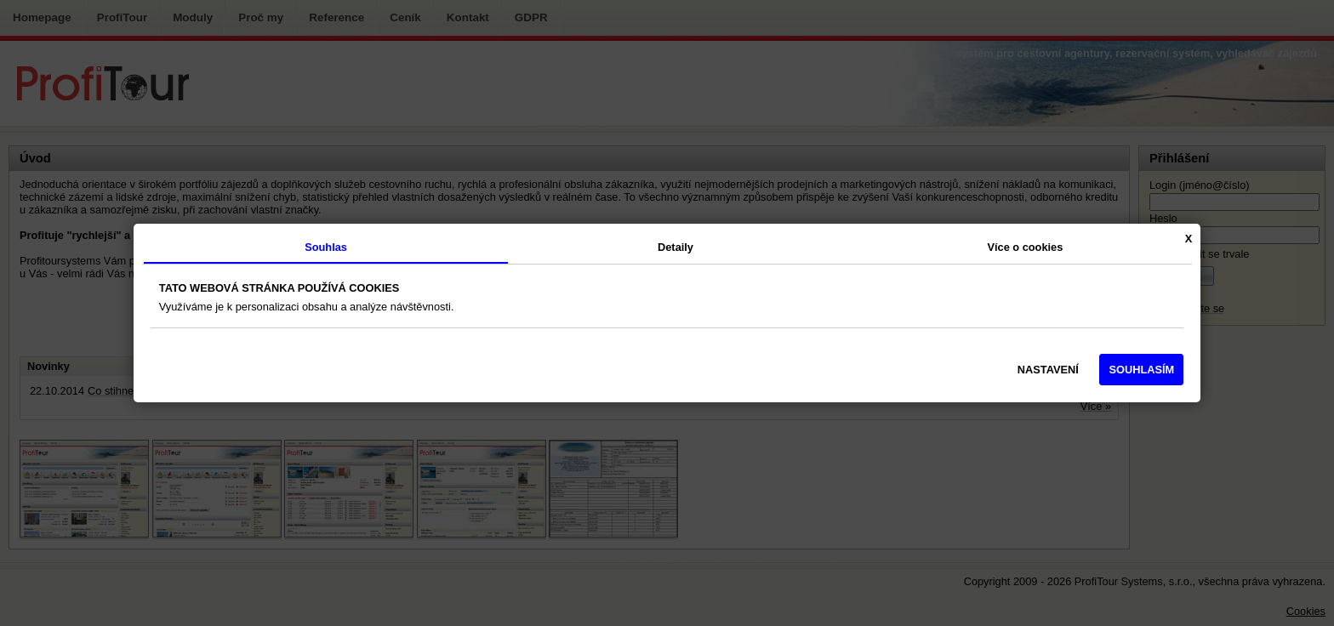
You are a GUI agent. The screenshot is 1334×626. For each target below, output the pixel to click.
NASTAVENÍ (1048, 369)
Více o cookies (1025, 247)
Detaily (675, 247)
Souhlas (326, 247)
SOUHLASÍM (1141, 369)
